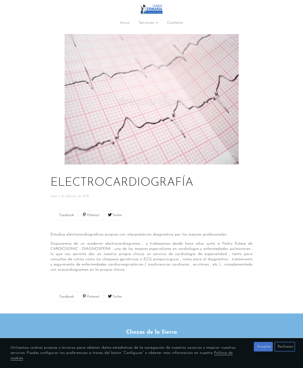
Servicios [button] (148, 23)
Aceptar (264, 347)
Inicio (124, 23)
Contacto (175, 23)
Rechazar (286, 347)
